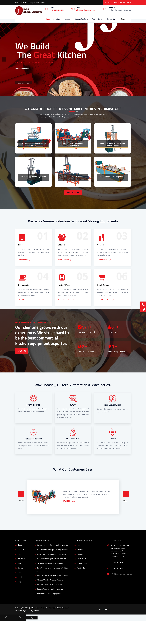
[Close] (32, 617)
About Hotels (24, 260)
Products (66, 19)
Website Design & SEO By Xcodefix (27, 611)
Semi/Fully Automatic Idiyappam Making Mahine (112, 144)
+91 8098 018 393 (57, 10)
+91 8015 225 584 (124, 3)
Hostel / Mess (82, 563)
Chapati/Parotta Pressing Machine (50, 580)
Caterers (80, 550)
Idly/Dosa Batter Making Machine (49, 584)
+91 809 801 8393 (117, 568)
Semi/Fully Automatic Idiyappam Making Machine (51, 569)
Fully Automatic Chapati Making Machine (52, 550)
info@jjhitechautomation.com (86, 10)
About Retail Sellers (105, 300)
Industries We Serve (81, 19)
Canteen (80, 554)
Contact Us (111, 19)
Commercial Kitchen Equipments (49, 593)
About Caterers (64, 260)
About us (57, 19)
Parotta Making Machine (73, 176)
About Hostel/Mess (66, 300)
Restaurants (81, 559)
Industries (21, 559)
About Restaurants (26, 301)
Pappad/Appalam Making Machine (50, 589)
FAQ (93, 19)
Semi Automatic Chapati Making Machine (52, 545)
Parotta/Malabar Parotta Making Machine (53, 575)
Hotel (79, 545)
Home (48, 19)
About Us (21, 550)
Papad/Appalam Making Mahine (112, 176)
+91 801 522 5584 (117, 562)
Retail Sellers (81, 568)
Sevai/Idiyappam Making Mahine (33, 176)
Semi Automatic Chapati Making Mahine (33, 144)
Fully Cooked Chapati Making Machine (51, 559)
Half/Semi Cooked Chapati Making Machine (53, 554)
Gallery (100, 19)
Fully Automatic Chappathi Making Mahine (73, 144)
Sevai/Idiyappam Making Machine (50, 563)
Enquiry (124, 19)
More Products (73, 193)
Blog (19, 581)
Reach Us (22, 351)
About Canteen (104, 260)
